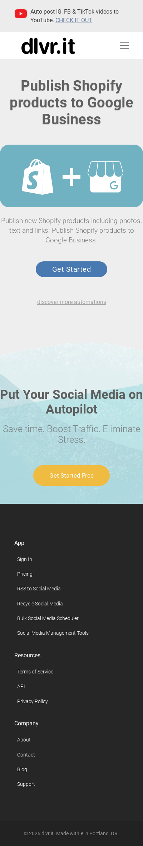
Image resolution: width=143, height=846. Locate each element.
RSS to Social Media (39, 588)
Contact (26, 755)
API (21, 686)
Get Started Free (71, 475)
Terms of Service (35, 672)
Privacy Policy (32, 701)
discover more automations (71, 302)
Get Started (71, 269)
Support (26, 784)
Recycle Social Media (40, 603)
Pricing (25, 574)
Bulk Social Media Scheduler (48, 618)
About (24, 740)
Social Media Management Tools (53, 633)
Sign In (24, 559)
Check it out (73, 20)
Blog (22, 769)
